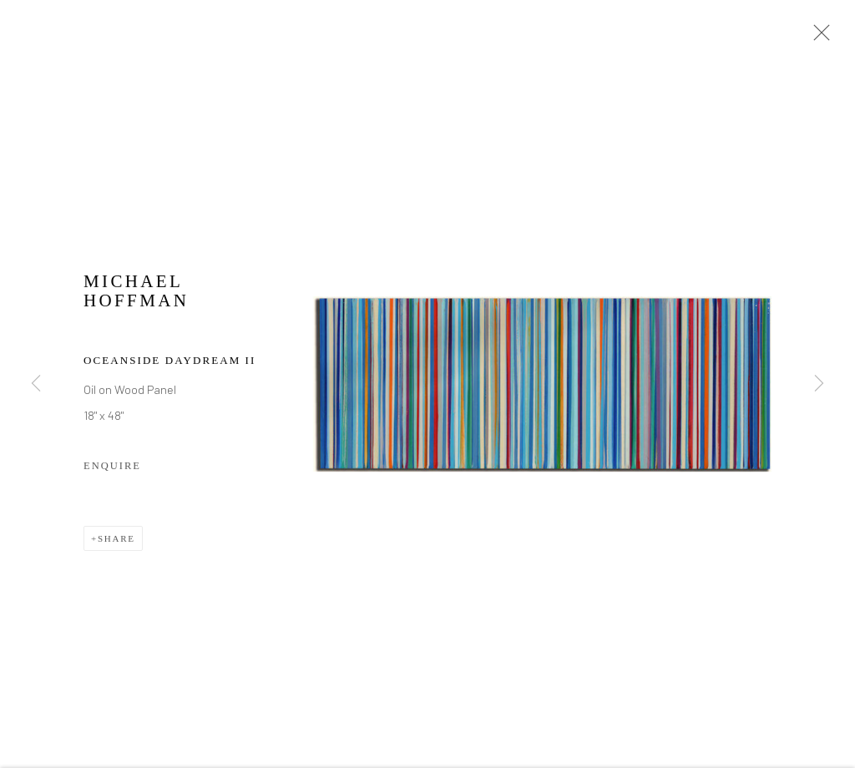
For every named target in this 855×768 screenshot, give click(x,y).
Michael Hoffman (136, 294)
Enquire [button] (112, 468)
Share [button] (116, 541)
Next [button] (819, 384)
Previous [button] (36, 384)
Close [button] (817, 37)
